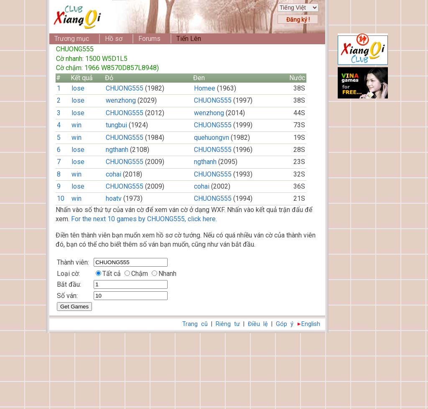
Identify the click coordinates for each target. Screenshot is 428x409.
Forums (149, 39)
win (76, 125)
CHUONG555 (124, 88)
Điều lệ (258, 324)
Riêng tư (228, 324)
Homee (204, 88)
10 (60, 198)
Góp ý (284, 324)
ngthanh (117, 150)
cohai (113, 174)
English (310, 324)
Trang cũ (195, 324)
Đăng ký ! (298, 19)
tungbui (116, 125)
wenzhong (121, 100)
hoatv (114, 198)
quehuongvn (211, 137)
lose (77, 88)
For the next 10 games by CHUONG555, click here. (144, 219)
